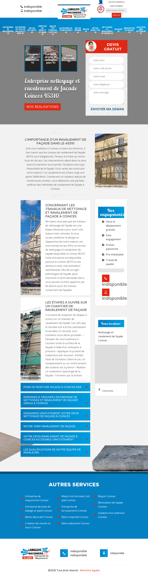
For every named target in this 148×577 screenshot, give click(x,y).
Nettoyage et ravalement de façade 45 (107, 30)
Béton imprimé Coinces (73, 517)
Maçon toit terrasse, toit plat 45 (52, 30)
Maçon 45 (86, 30)
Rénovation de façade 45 (129, 30)
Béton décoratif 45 (32, 30)
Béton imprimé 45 (77, 30)
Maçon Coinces (104, 496)
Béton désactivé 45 (95, 30)
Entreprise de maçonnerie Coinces (34, 498)
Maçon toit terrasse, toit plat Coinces (74, 498)
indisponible (31, 7)
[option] (33, 58)
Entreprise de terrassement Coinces (72, 508)
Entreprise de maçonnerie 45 (8, 30)
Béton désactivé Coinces (73, 523)
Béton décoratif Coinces (37, 517)
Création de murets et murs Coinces (35, 525)
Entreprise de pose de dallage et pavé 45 (20, 30)
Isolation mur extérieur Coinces (109, 515)
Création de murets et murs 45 (42, 30)
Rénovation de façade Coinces (108, 504)
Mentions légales (90, 570)
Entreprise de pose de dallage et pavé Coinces (36, 508)
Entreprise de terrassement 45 (66, 30)
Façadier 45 (118, 30)
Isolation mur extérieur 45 (141, 30)
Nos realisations (42, 107)
